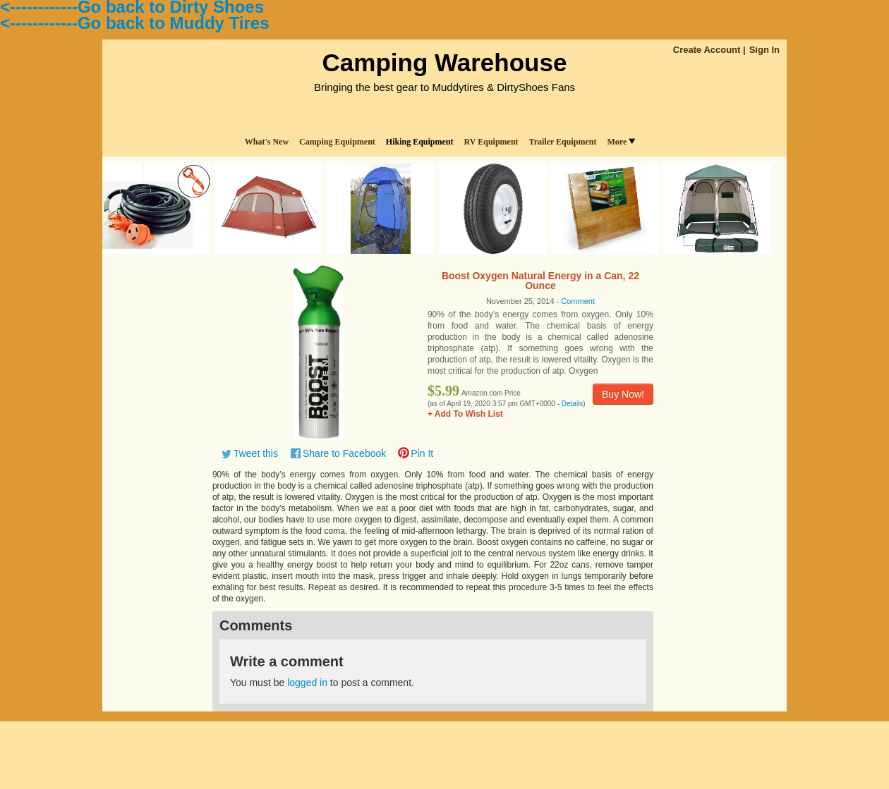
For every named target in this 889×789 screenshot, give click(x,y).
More (621, 142)
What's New (267, 142)
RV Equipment (491, 142)
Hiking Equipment (420, 142)
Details (572, 404)
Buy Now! (623, 394)
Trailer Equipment (563, 142)
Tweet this (256, 453)
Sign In (764, 49)
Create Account (707, 49)
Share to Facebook (344, 453)
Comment (578, 301)
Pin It (422, 453)
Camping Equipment (337, 142)
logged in (307, 682)
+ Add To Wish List (465, 414)
